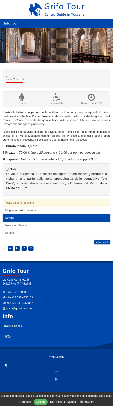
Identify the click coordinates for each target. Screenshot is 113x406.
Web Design (56, 357)
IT (56, 372)
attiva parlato (102, 242)
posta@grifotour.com (17, 308)
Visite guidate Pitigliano (19, 202)
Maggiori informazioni (80, 401)
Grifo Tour (10, 23)
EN (56, 379)
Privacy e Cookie (13, 326)
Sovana (9, 217)
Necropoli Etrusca (16, 225)
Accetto (40, 401)
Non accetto (57, 401)
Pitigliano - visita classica (20, 210)
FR (56, 387)
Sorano (9, 233)
